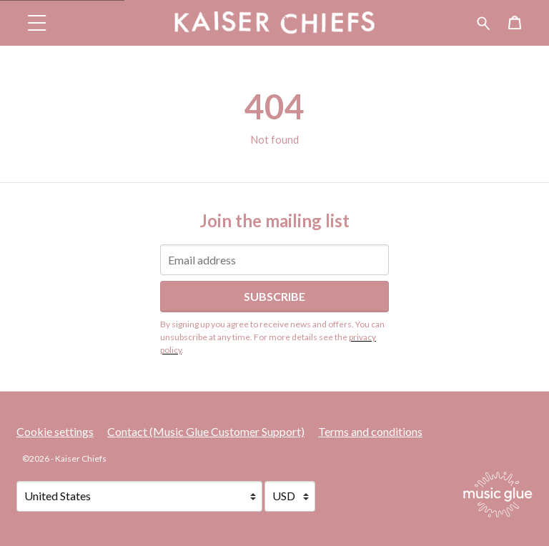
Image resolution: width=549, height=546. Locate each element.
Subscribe (274, 296)
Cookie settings (55, 431)
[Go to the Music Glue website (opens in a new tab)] (498, 494)
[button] (37, 22)
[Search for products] (483, 21)
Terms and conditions (370, 431)
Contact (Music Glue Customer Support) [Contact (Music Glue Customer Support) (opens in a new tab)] (206, 431)
